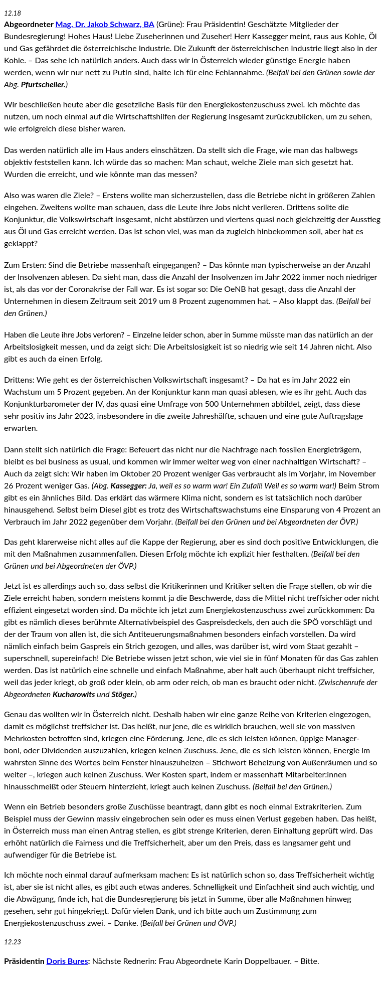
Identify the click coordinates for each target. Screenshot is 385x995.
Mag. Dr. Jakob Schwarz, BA (105, 24)
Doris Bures (67, 960)
